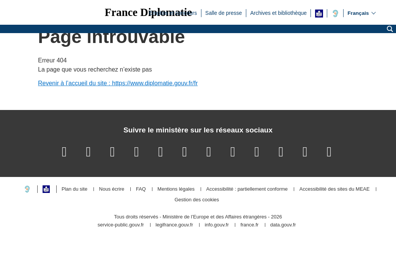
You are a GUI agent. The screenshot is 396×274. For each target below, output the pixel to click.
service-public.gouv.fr (121, 225)
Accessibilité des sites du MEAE (334, 189)
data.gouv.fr (283, 225)
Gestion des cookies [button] (196, 200)
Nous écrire (111, 189)
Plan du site (74, 189)
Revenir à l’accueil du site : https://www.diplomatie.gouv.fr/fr (118, 83)
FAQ (141, 189)
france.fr (250, 225)
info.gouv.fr (217, 225)
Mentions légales (176, 189)
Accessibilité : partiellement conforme (247, 189)
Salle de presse (223, 12)
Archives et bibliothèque (278, 12)
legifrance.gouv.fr (174, 225)
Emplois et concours (173, 12)
